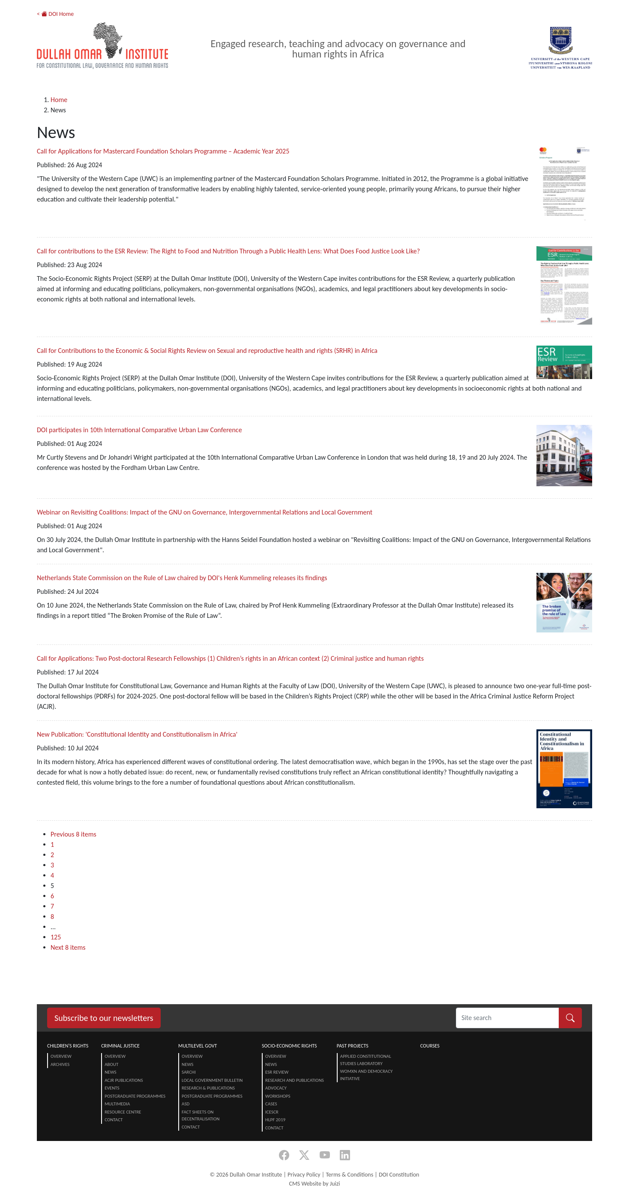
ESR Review (276, 1072)
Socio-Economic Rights (289, 1046)
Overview (61, 1056)
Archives (60, 1064)
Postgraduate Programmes (135, 1096)
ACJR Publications (124, 1080)
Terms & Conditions (349, 1174)
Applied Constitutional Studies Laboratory (365, 1060)
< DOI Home (55, 14)
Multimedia (117, 1104)
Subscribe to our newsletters (103, 1018)
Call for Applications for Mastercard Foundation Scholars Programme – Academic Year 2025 (163, 151)
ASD (185, 1104)
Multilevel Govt (197, 1046)
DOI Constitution (399, 1174)
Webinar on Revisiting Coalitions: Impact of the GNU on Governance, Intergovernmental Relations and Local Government (204, 512)
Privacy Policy (304, 1174)
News (110, 1072)
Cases (271, 1104)
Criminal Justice (120, 1046)
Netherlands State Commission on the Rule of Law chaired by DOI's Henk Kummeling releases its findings (182, 578)
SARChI (189, 1072)
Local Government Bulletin (212, 1080)
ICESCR (272, 1112)
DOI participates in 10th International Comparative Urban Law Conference (139, 430)
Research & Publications (208, 1088)
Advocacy (276, 1088)
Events (112, 1088)
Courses (430, 1046)
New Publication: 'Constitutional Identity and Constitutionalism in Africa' (137, 734)
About (111, 1064)
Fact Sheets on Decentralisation (200, 1115)
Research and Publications (294, 1080)
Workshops (277, 1096)
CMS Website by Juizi (314, 1183)
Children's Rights (67, 1046)
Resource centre (123, 1112)
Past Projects (352, 1046)
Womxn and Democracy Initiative (366, 1075)
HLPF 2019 (275, 1120)
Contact (114, 1120)
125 (56, 937)
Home (59, 100)
